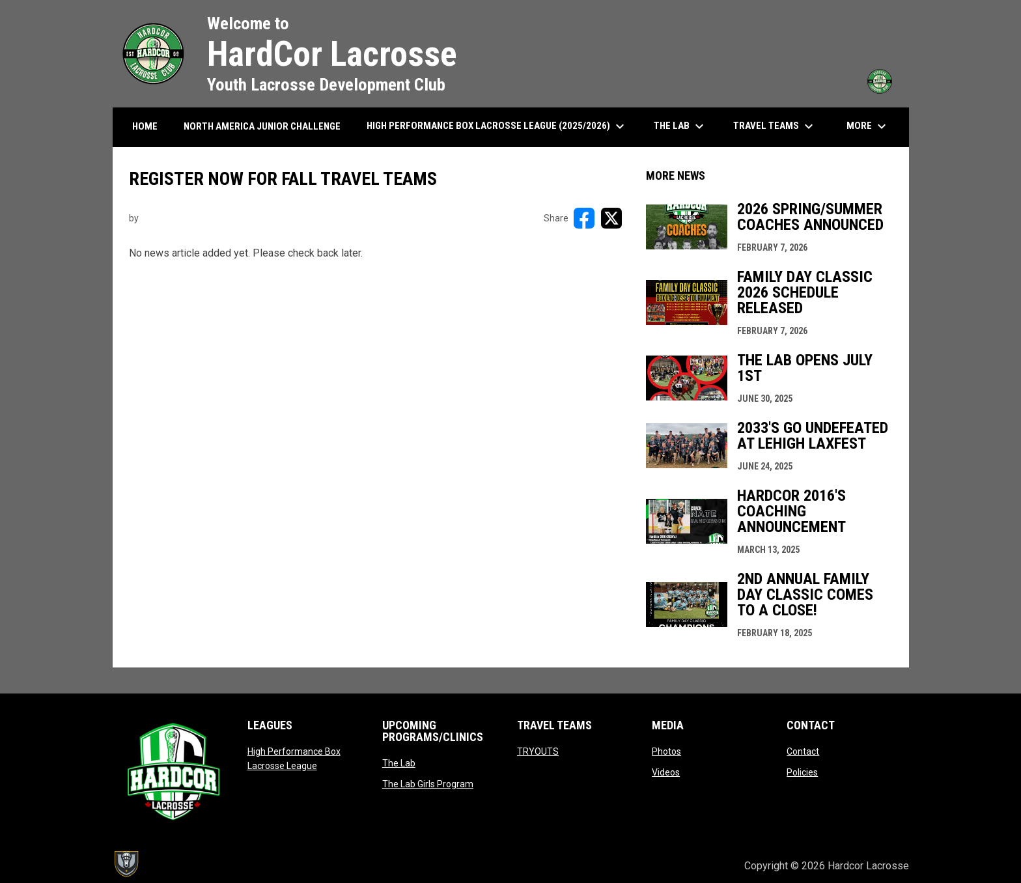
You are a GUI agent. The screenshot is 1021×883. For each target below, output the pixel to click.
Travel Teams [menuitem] (775, 126)
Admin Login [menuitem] (690, 866)
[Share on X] (611, 218)
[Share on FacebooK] (584, 218)
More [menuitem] (867, 126)
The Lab (398, 763)
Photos (666, 751)
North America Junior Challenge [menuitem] (262, 126)
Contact (803, 751)
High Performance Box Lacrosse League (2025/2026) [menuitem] (497, 126)
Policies (802, 772)
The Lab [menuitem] (680, 126)
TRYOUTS (538, 751)
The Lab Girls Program (427, 784)
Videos (666, 772)
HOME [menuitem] (145, 126)
